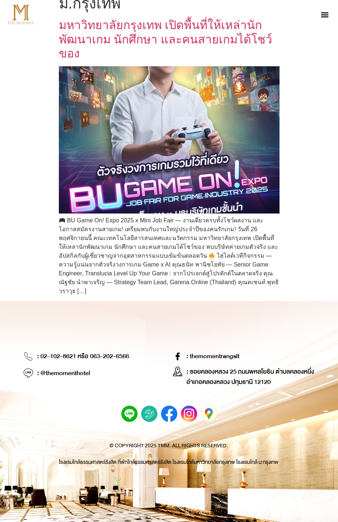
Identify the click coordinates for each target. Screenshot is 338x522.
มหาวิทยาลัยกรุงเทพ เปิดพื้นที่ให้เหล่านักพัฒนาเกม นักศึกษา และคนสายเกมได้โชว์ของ (166, 39)
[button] (325, 14)
